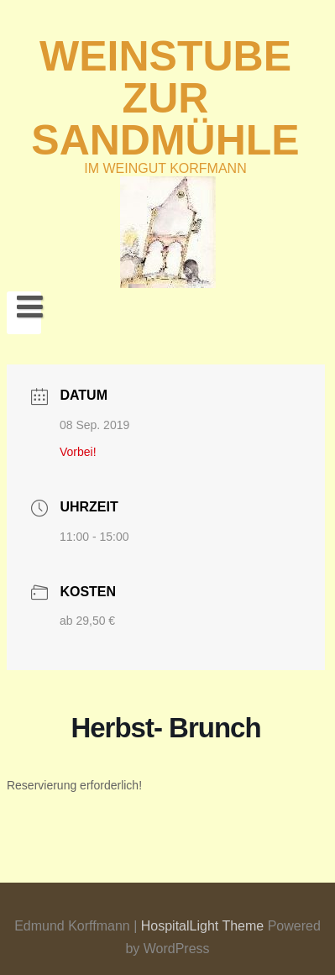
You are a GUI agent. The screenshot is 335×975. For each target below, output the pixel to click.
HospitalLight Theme (204, 926)
